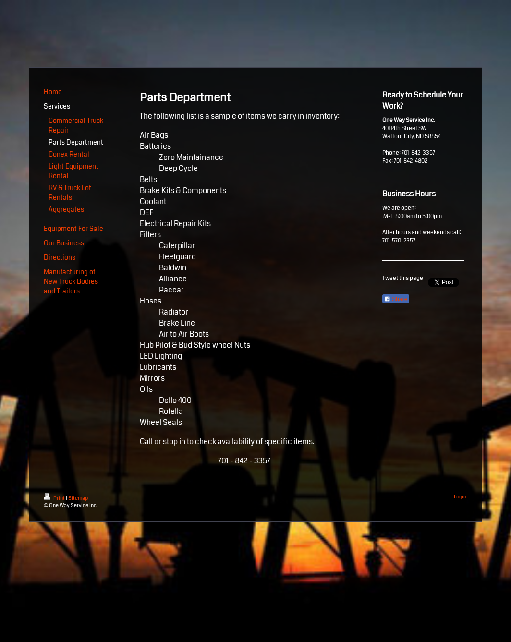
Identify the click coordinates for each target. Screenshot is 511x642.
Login (460, 496)
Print (55, 498)
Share (395, 299)
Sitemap (78, 498)
